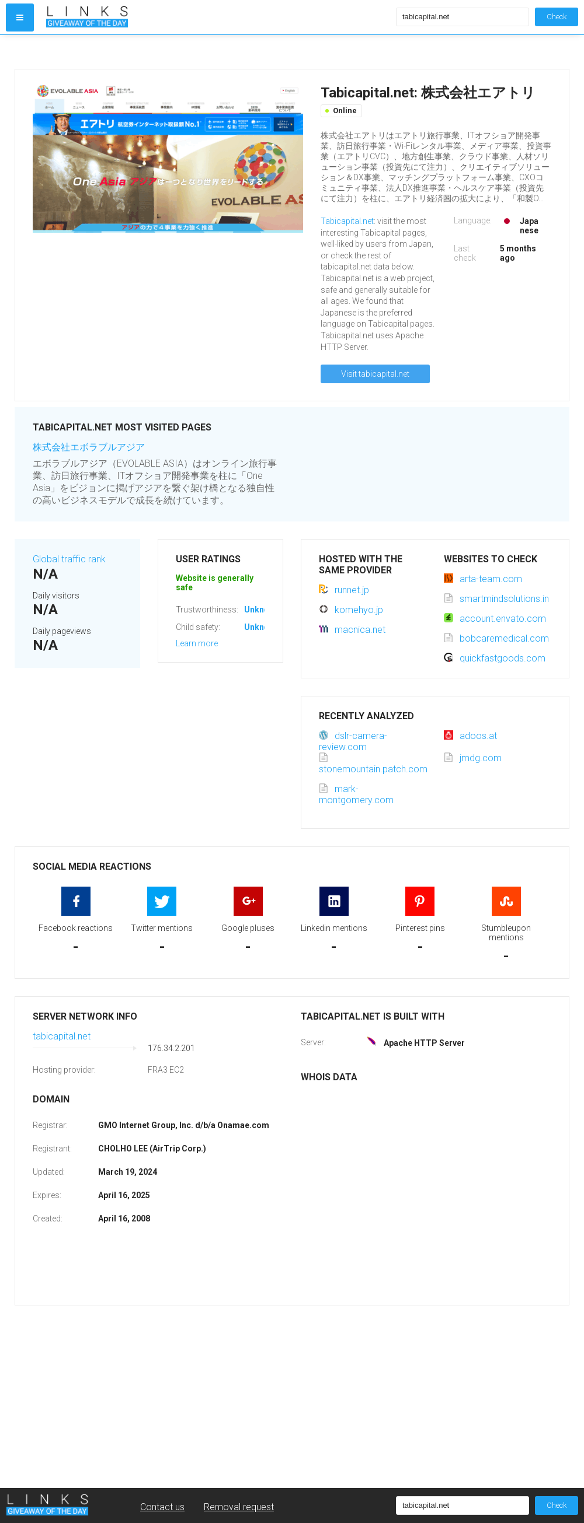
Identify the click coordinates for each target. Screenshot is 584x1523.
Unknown (262, 609)
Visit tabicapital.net (375, 374)
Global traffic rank (69, 559)
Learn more (197, 643)
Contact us (162, 1507)
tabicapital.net (62, 1036)
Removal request (239, 1507)
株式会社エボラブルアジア (89, 447)
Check (556, 16)
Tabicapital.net (347, 221)
